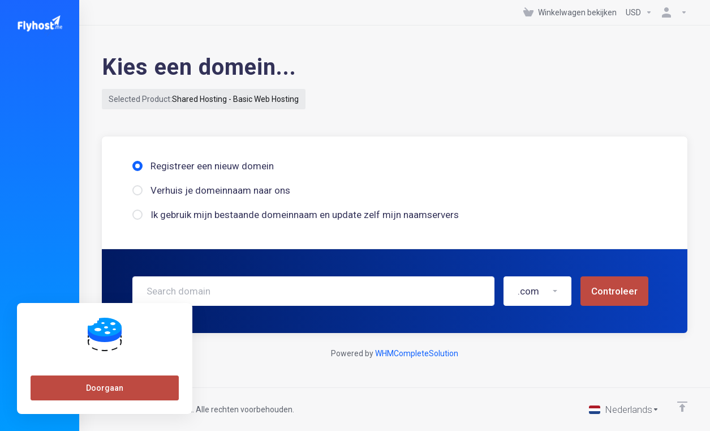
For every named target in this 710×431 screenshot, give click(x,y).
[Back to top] (682, 406)
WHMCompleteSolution (416, 353)
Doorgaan (104, 387)
